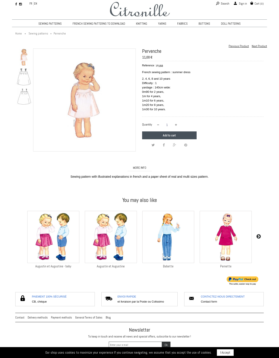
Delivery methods (38, 317)
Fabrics (182, 24)
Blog (108, 317)
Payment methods (61, 317)
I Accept (225, 352)
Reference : (149, 65)
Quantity (147, 124)
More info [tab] (139, 168)
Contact (19, 317)
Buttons (204, 24)
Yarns (162, 24)
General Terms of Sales (88, 317)
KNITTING (141, 24)
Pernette (225, 266)
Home (18, 33)
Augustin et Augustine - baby (53, 266)
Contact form (209, 301)
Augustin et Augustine (111, 266)
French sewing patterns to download (99, 24)
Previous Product (239, 46)
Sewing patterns (50, 24)
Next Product (259, 46)
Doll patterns (231, 24)
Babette (168, 266)
